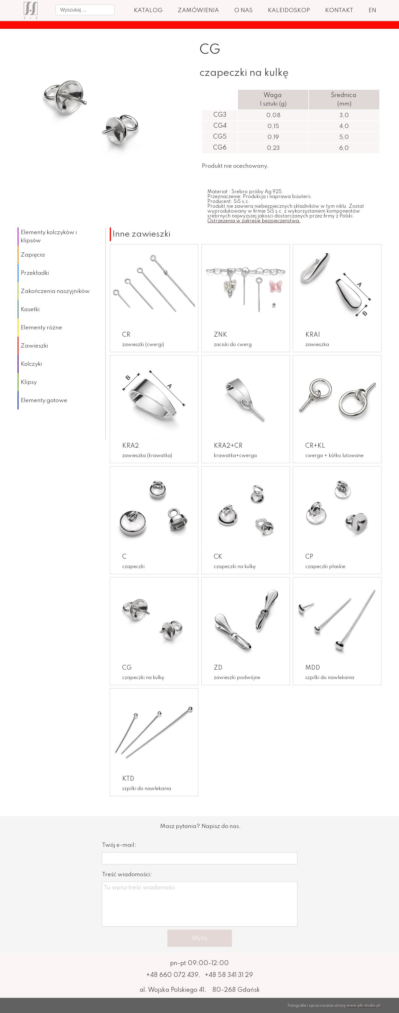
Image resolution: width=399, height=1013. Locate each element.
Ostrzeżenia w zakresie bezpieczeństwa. (253, 221)
